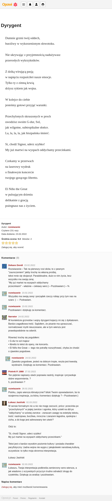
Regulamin (32, 498)
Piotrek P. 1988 (16, 371)
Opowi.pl (5, 497)
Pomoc (23, 498)
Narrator (12, 316)
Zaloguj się (6, 487)
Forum (15, 498)
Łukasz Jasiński (16, 402)
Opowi (7, 4)
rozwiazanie (14, 227)
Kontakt (42, 498)
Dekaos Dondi (15, 265)
